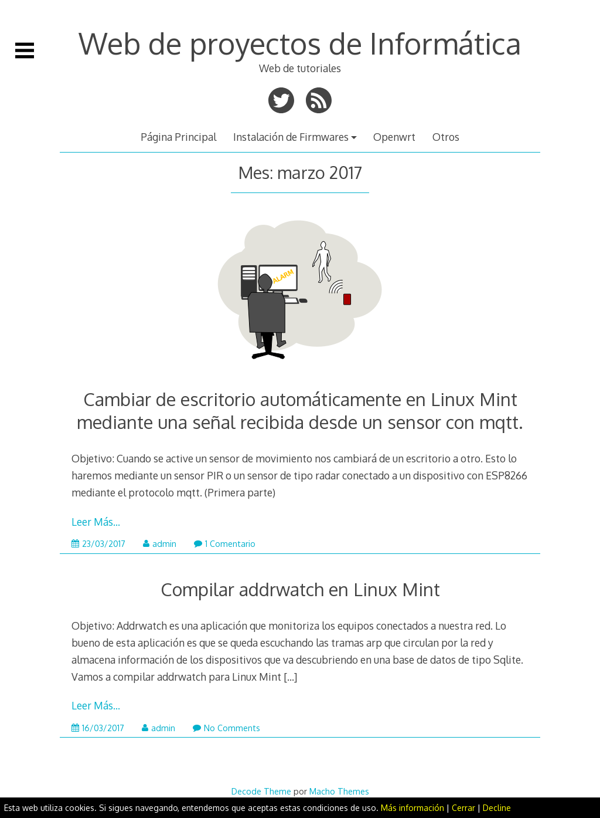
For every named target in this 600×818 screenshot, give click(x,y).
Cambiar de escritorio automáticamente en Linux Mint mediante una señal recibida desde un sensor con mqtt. (300, 409)
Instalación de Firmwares (291, 136)
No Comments (226, 728)
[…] (290, 676)
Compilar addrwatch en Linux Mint (300, 588)
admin (159, 544)
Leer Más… (95, 521)
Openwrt (394, 136)
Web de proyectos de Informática (300, 43)
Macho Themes (339, 791)
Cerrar (463, 808)
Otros (445, 136)
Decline (497, 808)
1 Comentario (224, 544)
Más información (412, 808)
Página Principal (178, 136)
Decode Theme (261, 791)
